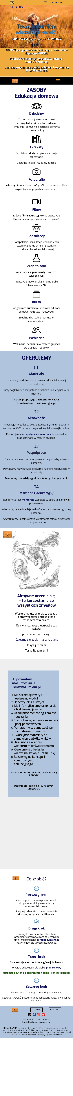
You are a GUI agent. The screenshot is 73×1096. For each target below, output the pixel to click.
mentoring (28, 499)
